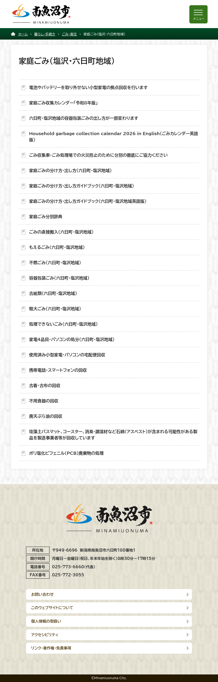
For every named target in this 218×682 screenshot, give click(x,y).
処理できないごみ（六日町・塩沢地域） (63, 324)
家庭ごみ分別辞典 (46, 216)
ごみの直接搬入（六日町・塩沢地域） (61, 232)
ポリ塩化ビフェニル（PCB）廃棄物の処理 (66, 453)
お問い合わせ (42, 594)
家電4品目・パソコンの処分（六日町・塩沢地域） (72, 339)
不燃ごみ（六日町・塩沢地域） (55, 263)
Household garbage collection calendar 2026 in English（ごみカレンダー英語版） (113, 136)
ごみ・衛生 (69, 34)
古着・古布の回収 (44, 385)
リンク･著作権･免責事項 (51, 648)
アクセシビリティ (45, 635)
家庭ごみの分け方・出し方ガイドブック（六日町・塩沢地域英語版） (88, 201)
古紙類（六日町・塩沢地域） (53, 293)
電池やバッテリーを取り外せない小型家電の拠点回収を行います (88, 87)
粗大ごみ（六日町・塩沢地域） (55, 309)
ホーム (23, 34)
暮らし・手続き (44, 34)
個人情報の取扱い (46, 621)
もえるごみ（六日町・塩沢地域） (57, 247)
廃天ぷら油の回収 (45, 416)
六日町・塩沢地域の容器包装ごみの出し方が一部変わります (83, 118)
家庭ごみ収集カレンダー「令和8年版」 (63, 103)
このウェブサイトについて (52, 608)
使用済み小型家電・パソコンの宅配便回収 (67, 355)
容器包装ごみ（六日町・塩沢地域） (59, 278)
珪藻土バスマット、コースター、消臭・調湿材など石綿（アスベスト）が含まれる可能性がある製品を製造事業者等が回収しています (113, 435)
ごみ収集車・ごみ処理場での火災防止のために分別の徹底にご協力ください (98, 155)
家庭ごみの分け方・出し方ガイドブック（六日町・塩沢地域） (81, 186)
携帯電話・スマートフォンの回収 (58, 370)
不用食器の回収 (43, 401)
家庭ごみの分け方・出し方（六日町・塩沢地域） (70, 170)
